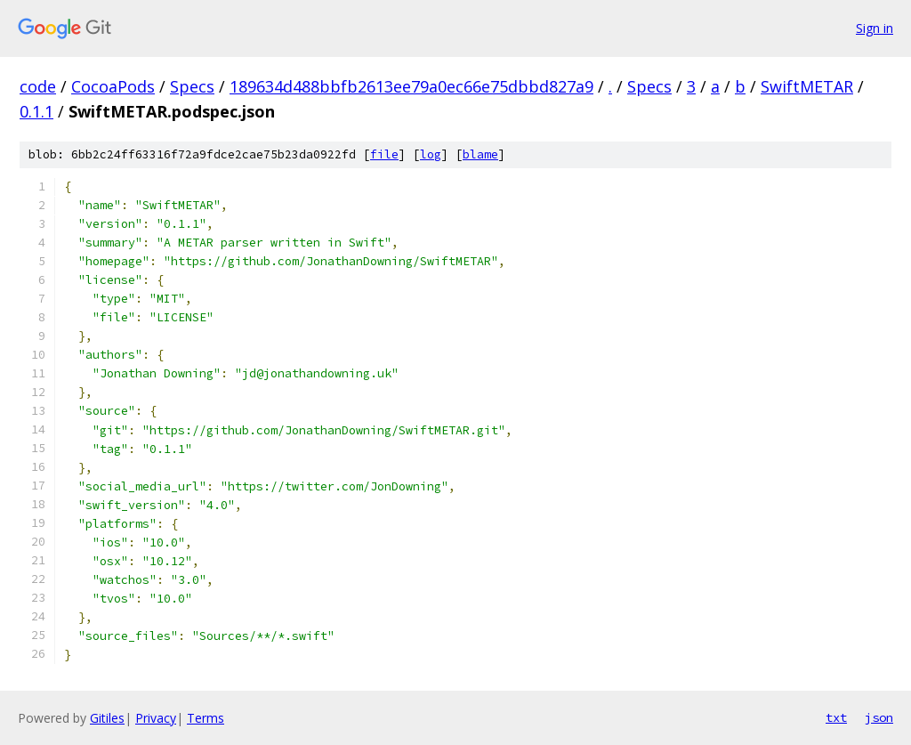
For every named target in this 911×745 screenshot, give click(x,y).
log (430, 154)
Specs (192, 86)
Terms (205, 717)
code (38, 86)
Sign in (874, 28)
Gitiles (107, 717)
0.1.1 (36, 111)
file (384, 154)
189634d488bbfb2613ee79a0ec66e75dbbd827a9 (411, 86)
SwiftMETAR (807, 86)
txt (836, 717)
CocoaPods (113, 86)
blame (480, 154)
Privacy (155, 717)
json (879, 717)
